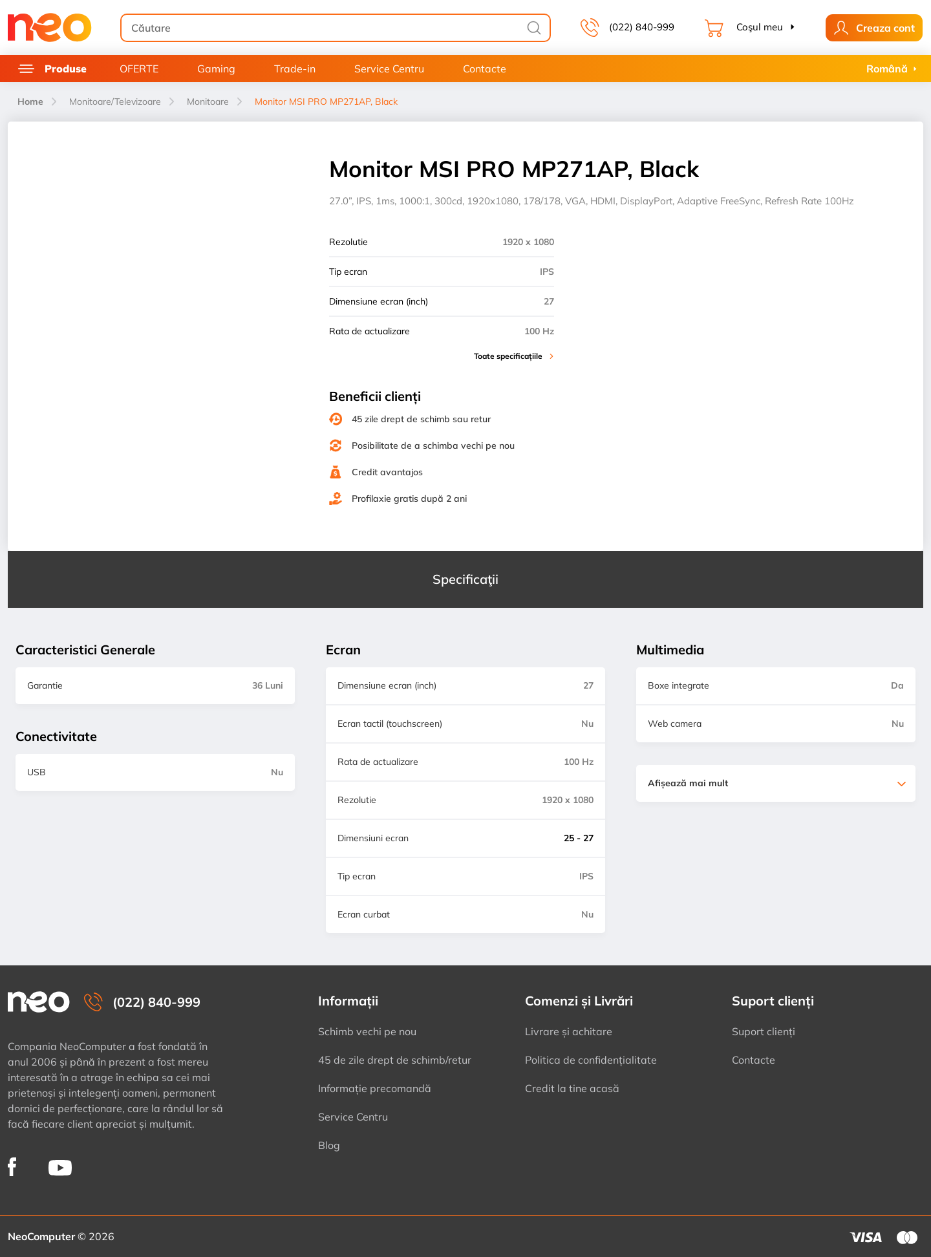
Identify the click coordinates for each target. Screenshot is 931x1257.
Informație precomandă (374, 1088)
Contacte (484, 68)
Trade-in (295, 68)
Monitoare (208, 101)
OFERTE (139, 68)
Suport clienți (763, 1031)
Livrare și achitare (568, 1031)
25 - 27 (579, 838)
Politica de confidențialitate (591, 1059)
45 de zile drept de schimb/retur (394, 1059)
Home (30, 101)
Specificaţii (465, 579)
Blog (329, 1145)
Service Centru (389, 68)
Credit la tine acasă (572, 1088)
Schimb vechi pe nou (367, 1031)
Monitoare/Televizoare (115, 101)
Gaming (216, 68)
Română (887, 68)
